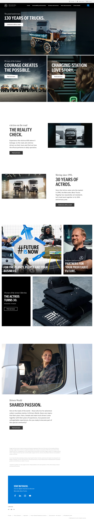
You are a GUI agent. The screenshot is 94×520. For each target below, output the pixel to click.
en (11, 509)
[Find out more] (62, 301)
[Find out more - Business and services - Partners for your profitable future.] (77, 249)
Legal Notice (25, 515)
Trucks (28, 5)
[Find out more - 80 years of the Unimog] (23, 78)
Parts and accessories (66, 5)
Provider (9, 515)
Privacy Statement (17, 515)
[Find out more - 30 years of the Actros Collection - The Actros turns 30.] (16, 301)
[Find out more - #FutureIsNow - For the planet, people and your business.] (31, 249)
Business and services (53, 5)
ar (8, 509)
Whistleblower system (67, 515)
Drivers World (77, 5)
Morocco (89, 1)
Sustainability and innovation (39, 5)
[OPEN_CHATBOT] (88, 5)
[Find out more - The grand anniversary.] (47, 34)
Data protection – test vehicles (55, 515)
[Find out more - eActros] (70, 78)
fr (14, 509)
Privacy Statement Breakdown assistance (38, 515)
